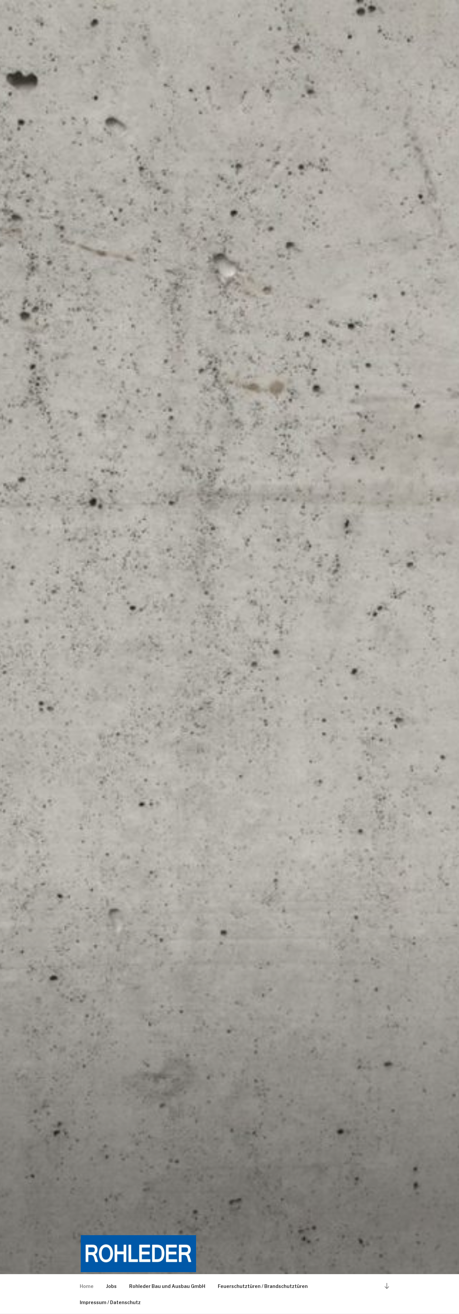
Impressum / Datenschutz (110, 1302)
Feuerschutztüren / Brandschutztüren (263, 1286)
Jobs (111, 1286)
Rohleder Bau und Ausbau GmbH (167, 1286)
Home (87, 1286)
